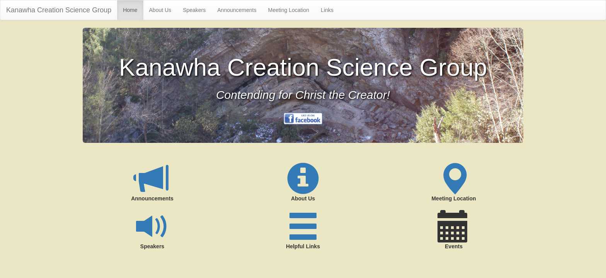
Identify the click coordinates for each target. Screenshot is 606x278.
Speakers (194, 10)
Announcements (236, 10)
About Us (160, 10)
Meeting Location (288, 10)
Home (130, 10)
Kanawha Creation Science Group (58, 10)
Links (327, 10)
